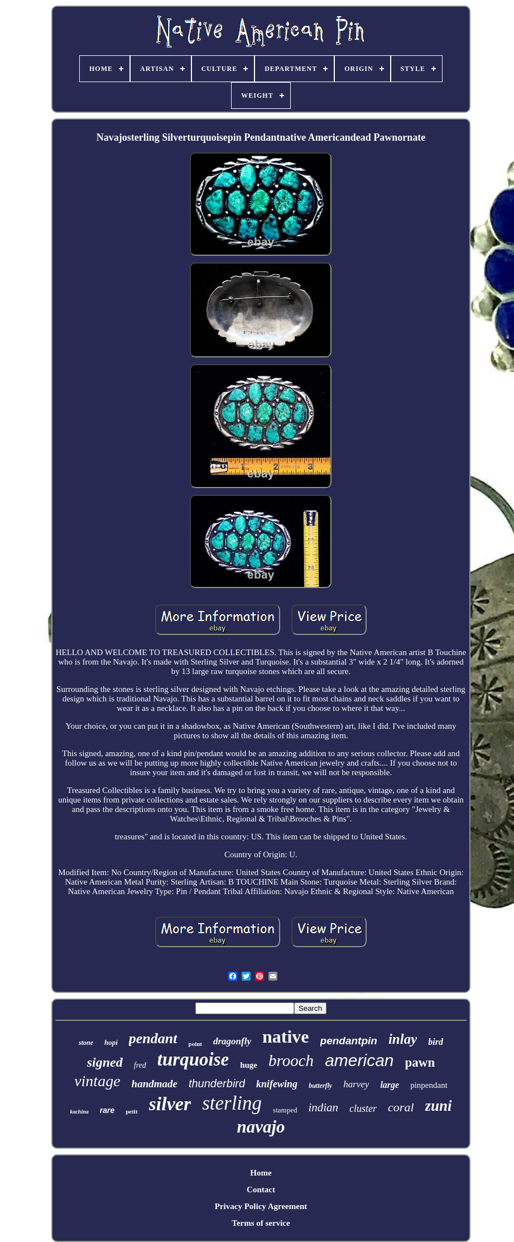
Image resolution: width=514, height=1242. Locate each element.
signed (105, 1062)
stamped (285, 1110)
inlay (402, 1039)
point (195, 1043)
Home (260, 1172)
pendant (153, 1038)
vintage (97, 1081)
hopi (111, 1042)
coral (401, 1107)
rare (107, 1110)
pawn (420, 1062)
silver (170, 1103)
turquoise (193, 1059)
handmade (154, 1084)
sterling (232, 1103)
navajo (261, 1126)
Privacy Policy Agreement (261, 1206)
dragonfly (232, 1041)
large (389, 1085)
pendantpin (348, 1041)
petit (131, 1111)
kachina (79, 1112)
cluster (363, 1108)
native (285, 1036)
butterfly (320, 1086)
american (359, 1060)
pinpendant (429, 1085)
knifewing (276, 1084)
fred (140, 1065)
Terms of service (261, 1223)
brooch (291, 1060)
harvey (356, 1084)
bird (435, 1042)
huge (248, 1065)
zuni (438, 1105)
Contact (261, 1189)
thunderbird (217, 1083)
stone (86, 1043)
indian (323, 1107)
